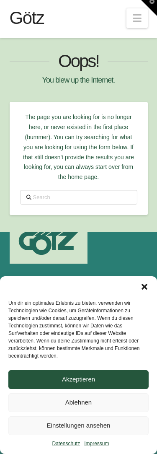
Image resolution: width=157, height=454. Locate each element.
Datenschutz (66, 443)
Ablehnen (78, 402)
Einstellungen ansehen (79, 425)
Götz (27, 18)
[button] (144, 287)
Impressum (96, 443)
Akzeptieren (78, 379)
